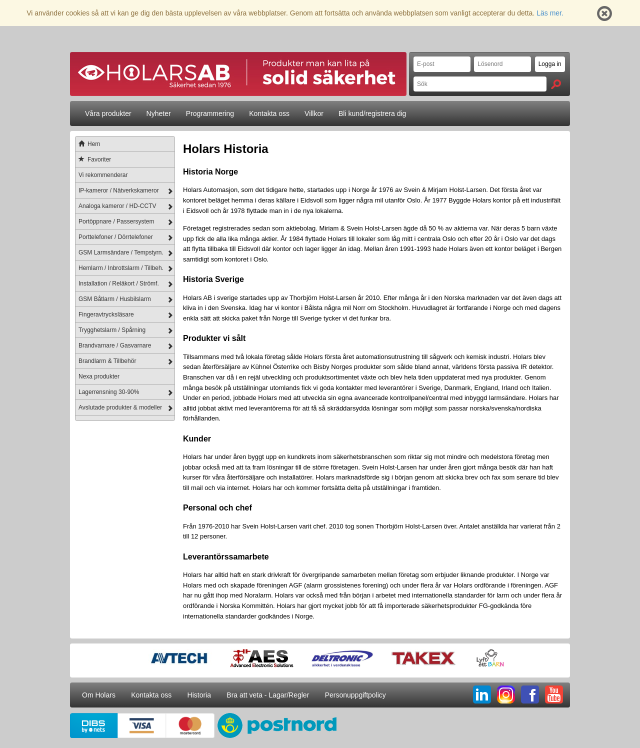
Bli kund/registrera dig (372, 114)
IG (506, 694)
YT (554, 694)
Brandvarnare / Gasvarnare (114, 345)
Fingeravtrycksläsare (106, 314)
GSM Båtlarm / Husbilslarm (114, 299)
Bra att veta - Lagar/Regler (267, 695)
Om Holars (99, 695)
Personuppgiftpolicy (355, 695)
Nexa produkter (99, 376)
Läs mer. (550, 13)
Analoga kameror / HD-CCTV (117, 206)
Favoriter (93, 159)
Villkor (314, 114)
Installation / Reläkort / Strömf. (118, 283)
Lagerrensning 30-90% (108, 392)
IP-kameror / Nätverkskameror (118, 190)
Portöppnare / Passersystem (116, 221)
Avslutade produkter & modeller (120, 407)
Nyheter (158, 114)
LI (482, 694)
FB (530, 694)
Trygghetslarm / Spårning (112, 330)
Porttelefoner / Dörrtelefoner (115, 237)
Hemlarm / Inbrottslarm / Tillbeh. (121, 268)
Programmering (210, 114)
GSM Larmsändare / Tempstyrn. (121, 252)
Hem (88, 144)
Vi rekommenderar (103, 175)
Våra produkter (108, 114)
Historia (199, 695)
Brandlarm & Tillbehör (107, 361)
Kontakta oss (269, 114)
